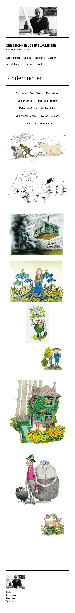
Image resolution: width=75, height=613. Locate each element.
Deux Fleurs (36, 93)
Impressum (10, 598)
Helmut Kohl (46, 123)
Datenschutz (11, 595)
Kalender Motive (28, 108)
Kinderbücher (48, 108)
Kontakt (41, 64)
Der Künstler (13, 57)
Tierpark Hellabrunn (46, 100)
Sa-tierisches (25, 100)
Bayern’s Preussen (49, 115)
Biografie (40, 57)
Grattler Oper (29, 123)
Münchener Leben (26, 115)
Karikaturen (52, 93)
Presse (29, 64)
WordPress (10, 601)
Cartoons (21, 93)
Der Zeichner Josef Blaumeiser (31, 45)
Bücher (52, 57)
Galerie (27, 57)
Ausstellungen (14, 64)
